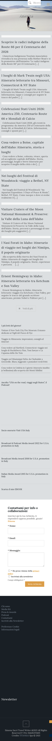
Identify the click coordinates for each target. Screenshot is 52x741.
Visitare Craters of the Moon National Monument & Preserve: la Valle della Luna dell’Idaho (24, 214)
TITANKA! (24, 735)
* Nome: (12, 526)
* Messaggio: (14, 550)
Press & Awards (8, 612)
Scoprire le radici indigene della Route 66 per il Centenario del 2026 (24, 47)
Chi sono (5, 606)
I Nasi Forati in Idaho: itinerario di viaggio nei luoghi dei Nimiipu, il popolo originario (25, 247)
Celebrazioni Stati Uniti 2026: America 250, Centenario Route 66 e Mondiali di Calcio (24, 114)
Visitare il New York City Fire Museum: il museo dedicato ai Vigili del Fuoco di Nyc (23, 331)
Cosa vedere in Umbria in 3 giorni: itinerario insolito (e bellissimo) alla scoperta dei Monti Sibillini (25, 369)
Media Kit (6, 609)
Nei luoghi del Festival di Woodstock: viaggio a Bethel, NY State (25, 180)
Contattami (6, 618)
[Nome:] (26, 531)
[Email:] (26, 543)
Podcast (5, 615)
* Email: (12, 538)
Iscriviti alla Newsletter (12, 621)
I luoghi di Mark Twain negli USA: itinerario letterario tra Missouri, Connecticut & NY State (25, 80)
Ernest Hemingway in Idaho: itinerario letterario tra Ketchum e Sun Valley (25, 281)
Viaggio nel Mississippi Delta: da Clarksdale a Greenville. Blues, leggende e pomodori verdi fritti (24, 360)
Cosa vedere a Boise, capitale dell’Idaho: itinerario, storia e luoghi (22, 147)
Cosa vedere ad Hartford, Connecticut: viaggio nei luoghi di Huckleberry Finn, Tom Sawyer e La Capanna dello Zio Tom (24, 350)
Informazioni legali (10, 629)
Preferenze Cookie (10, 626)
